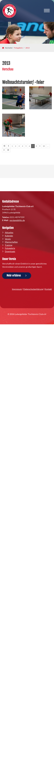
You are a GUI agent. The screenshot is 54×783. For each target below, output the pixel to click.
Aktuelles (9, 232)
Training (8, 245)
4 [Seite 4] (22, 146)
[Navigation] (47, 11)
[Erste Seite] (4, 146)
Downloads (10, 251)
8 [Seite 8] (36, 146)
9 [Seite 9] (39, 146)
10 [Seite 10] (44, 146)
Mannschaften (11, 242)
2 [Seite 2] (15, 146)
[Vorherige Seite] (9, 146)
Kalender (9, 235)
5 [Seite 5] (25, 146)
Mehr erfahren (14, 275)
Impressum (17, 289)
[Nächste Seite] (4, 150)
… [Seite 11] (48, 146)
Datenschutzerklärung (33, 289)
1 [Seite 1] (12, 146)
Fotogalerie (18, 48)
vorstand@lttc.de (17, 220)
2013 (27, 48)
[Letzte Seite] (8, 150)
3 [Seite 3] (19, 146)
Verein (8, 239)
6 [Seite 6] (29, 146)
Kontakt (48, 289)
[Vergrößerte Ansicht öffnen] (13, 97)
